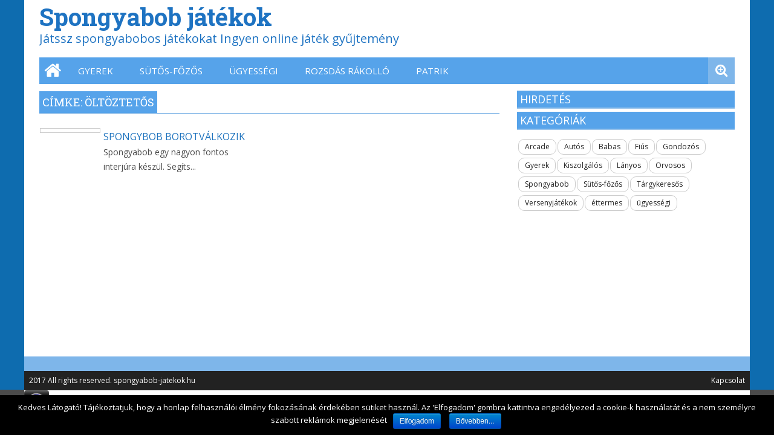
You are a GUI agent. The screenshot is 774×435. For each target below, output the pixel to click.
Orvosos (670, 165)
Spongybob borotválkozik (174, 136)
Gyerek (95, 71)
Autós (574, 146)
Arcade (537, 146)
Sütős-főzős (171, 71)
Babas (609, 146)
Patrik (432, 71)
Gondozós (681, 146)
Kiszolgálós (583, 165)
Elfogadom (417, 421)
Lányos (629, 165)
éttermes (606, 203)
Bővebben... (475, 421)
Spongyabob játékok (155, 17)
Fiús (641, 146)
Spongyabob (547, 184)
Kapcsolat (728, 380)
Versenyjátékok (551, 203)
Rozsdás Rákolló (347, 71)
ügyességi (253, 71)
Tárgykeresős (660, 184)
